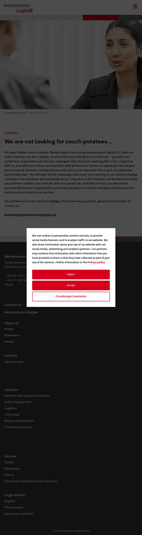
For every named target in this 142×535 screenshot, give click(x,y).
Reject (71, 274)
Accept (71, 285)
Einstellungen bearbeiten (71, 296)
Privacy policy (96, 262)
